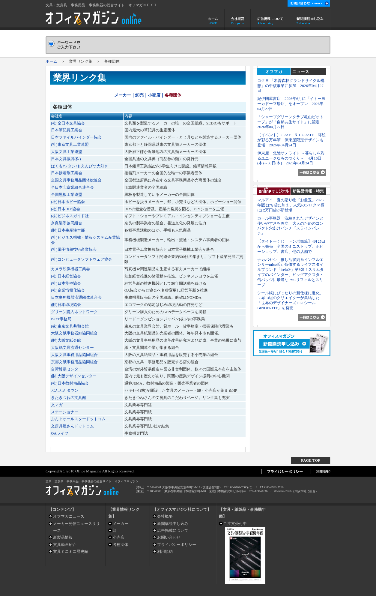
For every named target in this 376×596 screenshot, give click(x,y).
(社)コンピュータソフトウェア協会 (81, 259)
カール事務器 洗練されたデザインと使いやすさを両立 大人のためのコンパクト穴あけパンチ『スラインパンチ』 (290, 225)
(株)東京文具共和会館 (70, 326)
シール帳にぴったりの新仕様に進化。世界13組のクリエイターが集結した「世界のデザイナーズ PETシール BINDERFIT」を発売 (290, 300)
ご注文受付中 (235, 523)
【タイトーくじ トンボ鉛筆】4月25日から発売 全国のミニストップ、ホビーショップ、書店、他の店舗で (291, 246)
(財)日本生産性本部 (68, 230)
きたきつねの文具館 (68, 397)
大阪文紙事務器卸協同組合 (74, 333)
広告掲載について (270, 19)
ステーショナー (64, 412)
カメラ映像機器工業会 (70, 269)
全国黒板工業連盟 (66, 194)
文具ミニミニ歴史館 (70, 551)
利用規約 (165, 551)
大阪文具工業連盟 (66, 151)
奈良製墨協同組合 (66, 223)
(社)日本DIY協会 (65, 209)
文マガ (57, 405)
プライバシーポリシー (176, 544)
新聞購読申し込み (310, 19)
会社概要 (238, 19)
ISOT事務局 (61, 319)
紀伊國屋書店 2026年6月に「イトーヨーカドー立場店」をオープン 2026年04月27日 (291, 103)
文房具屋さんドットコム (72, 426)
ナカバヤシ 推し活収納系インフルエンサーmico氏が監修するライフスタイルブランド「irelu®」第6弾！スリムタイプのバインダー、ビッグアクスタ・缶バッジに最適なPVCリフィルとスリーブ (290, 272)
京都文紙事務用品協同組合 (74, 362)
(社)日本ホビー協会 (68, 201)
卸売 (139, 95)
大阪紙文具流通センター (72, 347)
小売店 (154, 95)
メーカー (122, 95)
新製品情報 (63, 537)
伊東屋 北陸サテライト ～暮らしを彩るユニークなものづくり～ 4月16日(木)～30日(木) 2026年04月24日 (290, 158)
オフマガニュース (68, 516)
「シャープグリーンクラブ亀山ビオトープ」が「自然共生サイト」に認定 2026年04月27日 (290, 122)
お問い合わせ (169, 537)
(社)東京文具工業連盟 (70, 144)
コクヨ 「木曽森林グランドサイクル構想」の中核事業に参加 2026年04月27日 (290, 85)
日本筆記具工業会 (66, 130)
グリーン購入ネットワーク (74, 312)
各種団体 (120, 544)
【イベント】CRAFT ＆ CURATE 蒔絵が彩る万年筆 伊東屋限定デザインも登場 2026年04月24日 (291, 140)
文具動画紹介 (64, 544)
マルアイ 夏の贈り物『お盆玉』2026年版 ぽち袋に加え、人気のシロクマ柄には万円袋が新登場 (290, 205)
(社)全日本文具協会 (68, 123)
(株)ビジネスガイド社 (70, 216)
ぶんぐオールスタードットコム (78, 419)
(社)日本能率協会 (66, 283)
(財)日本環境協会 (66, 304)
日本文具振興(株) (66, 159)
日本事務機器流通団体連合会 (76, 297)
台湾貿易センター (66, 369)
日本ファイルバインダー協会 (76, 137)
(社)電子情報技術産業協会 (74, 249)
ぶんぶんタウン (64, 390)
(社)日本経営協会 (66, 276)
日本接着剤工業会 (66, 173)
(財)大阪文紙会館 (66, 340)
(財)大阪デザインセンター (74, 376)
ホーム (214, 19)
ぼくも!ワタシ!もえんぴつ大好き (79, 166)
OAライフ (59, 433)
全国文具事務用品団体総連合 (76, 180)
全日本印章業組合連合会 (72, 187)
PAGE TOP (310, 460)
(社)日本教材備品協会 (70, 383)
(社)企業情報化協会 (68, 290)
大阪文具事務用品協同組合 (74, 354)
